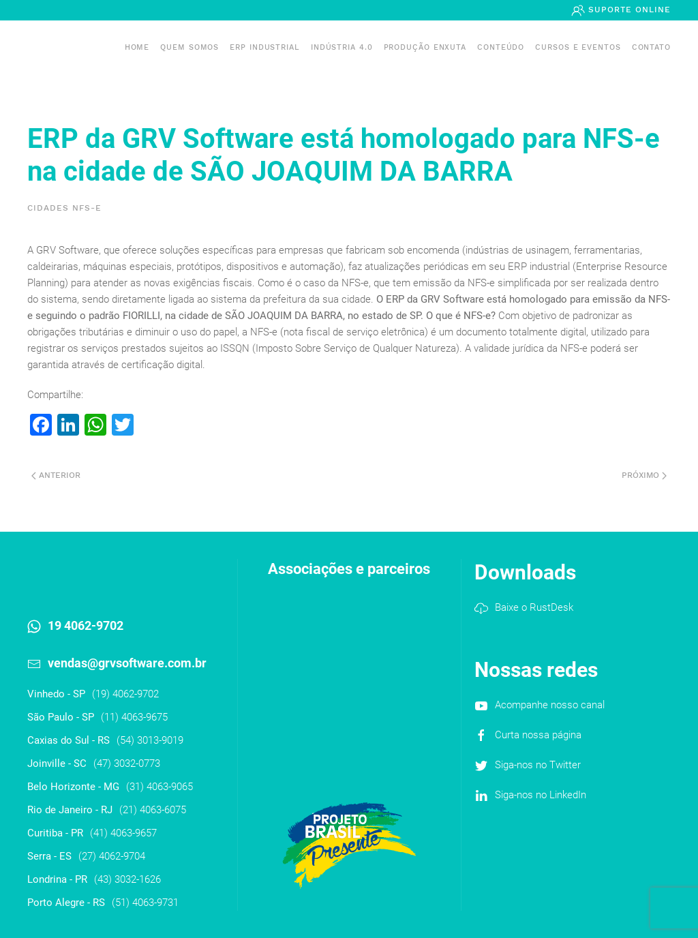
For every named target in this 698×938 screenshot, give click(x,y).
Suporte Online (628, 9)
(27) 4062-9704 (111, 856)
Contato (651, 47)
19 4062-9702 (85, 625)
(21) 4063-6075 (152, 810)
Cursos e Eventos (577, 47)
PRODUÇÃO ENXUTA (425, 47)
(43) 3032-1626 (127, 879)
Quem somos (189, 47)
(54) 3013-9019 (150, 740)
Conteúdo (500, 47)
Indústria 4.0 (342, 47)
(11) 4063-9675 (134, 717)
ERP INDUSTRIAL (265, 47)
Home (137, 47)
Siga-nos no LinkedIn (540, 795)
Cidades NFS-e (64, 208)
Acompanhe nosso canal (550, 705)
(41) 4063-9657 (123, 833)
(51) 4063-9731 (145, 902)
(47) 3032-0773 (126, 763)
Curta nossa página (538, 735)
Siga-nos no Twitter (538, 765)
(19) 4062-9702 (125, 694)
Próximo (644, 475)
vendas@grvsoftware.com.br (127, 663)
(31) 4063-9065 (159, 787)
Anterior (55, 475)
